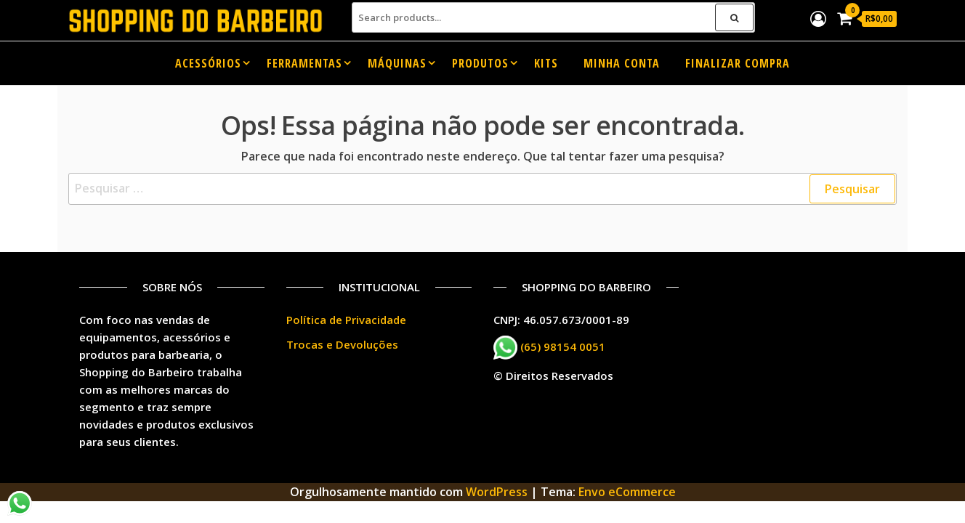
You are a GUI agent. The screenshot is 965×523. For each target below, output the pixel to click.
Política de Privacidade (346, 319)
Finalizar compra (737, 63)
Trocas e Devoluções (342, 344)
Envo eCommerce (627, 492)
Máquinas (397, 63)
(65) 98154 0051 (562, 345)
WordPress (497, 492)
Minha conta (622, 63)
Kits (546, 63)
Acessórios (208, 63)
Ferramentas (304, 63)
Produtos (480, 63)
